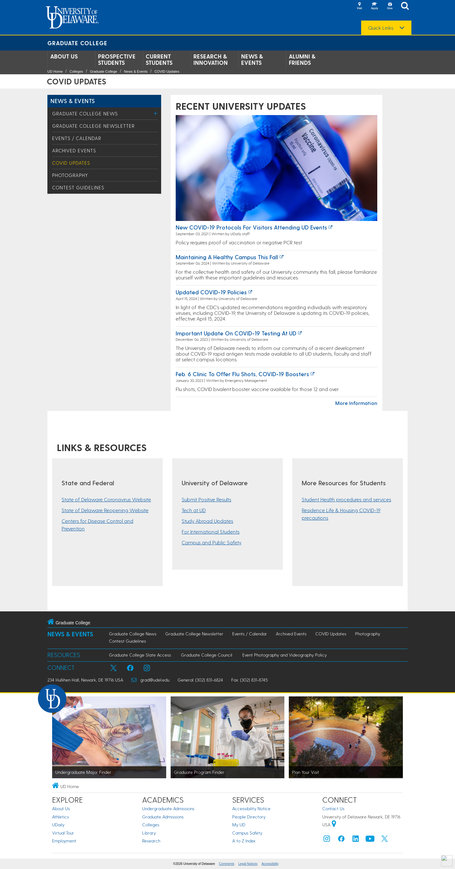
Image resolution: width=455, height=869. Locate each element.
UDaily (58, 824)
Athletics (60, 816)
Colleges (76, 71)
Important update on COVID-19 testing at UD (236, 333)
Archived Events (74, 150)
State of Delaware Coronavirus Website (106, 499)
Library (149, 832)
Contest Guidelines (78, 187)
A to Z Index (244, 840)
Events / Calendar (76, 138)
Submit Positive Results (206, 499)
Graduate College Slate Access (140, 655)
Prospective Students (117, 59)
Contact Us (333, 808)
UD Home (55, 71)
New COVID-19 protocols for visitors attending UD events (251, 227)
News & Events (252, 59)
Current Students (159, 59)
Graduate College (77, 43)
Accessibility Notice (251, 808)
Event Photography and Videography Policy (284, 655)
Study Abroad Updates (207, 521)
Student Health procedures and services (346, 499)
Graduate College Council (206, 655)
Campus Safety (247, 832)
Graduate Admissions (163, 816)
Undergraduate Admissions (168, 808)
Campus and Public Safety (211, 542)
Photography (70, 175)
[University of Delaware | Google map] (334, 824)
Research (151, 840)
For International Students (211, 532)
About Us (64, 56)
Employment (64, 840)
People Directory (248, 816)
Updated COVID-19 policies (211, 292)
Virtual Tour (63, 832)
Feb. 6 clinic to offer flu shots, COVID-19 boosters (242, 373)
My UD (238, 824)
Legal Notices (248, 864)
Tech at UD (194, 510)
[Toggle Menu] (155, 113)
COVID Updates (167, 71)
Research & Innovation (210, 59)
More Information (356, 403)
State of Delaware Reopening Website (105, 510)
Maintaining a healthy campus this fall (227, 257)
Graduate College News (85, 113)
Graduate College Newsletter (93, 126)
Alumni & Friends (302, 59)
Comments (226, 864)
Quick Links (380, 28)
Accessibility (270, 864)
